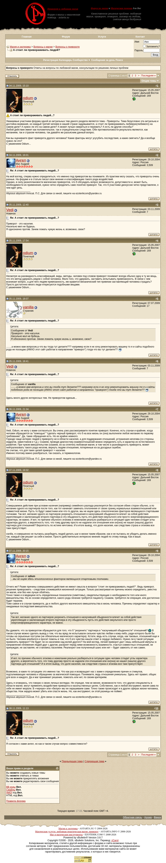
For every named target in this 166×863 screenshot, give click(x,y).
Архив (148, 817)
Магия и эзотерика (20, 46)
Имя (137, 41)
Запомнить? (151, 46)
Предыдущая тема (72, 761)
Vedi (10, 210)
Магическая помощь (121, 8)
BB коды (11, 787)
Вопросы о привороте (67, 46)
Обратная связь (132, 817)
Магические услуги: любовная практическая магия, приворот (66, 831)
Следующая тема (94, 761)
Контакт (140, 36)
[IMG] (9, 792)
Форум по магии (99, 8)
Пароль (139, 50)
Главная (27, 36)
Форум (66, 36)
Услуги (102, 36)
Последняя (148, 75)
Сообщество (82, 60)
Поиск (119, 60)
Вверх (157, 817)
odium (28, 98)
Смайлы (11, 789)
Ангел (21, 160)
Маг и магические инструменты (66, 834)
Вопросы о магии (43, 46)
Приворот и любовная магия (62, 8)
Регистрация (50, 60)
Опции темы (149, 80)
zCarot (114, 840)
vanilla (28, 307)
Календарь (65, 60)
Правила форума (16, 801)
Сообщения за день (103, 60)
